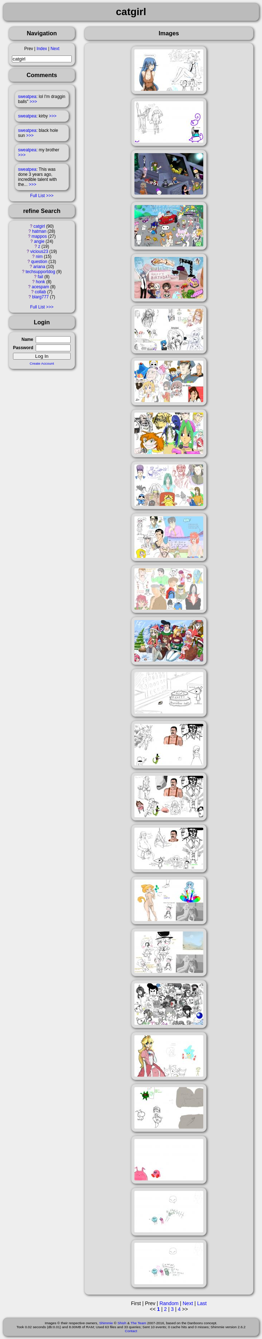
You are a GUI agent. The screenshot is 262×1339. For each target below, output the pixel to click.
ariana (39, 266)
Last (202, 1303)
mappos (39, 236)
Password (23, 347)
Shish (121, 1323)
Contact (131, 1331)
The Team (138, 1323)
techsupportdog (40, 271)
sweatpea (27, 96)
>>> (33, 101)
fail (40, 276)
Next (54, 48)
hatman (39, 231)
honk (40, 281)
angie (39, 241)
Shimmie (106, 1323)
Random (168, 1303)
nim (39, 256)
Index (41, 48)
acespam (40, 286)
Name (27, 339)
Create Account (42, 363)
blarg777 (40, 296)
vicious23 (39, 251)
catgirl (39, 226)
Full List (37, 195)
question (39, 261)
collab (40, 291)
